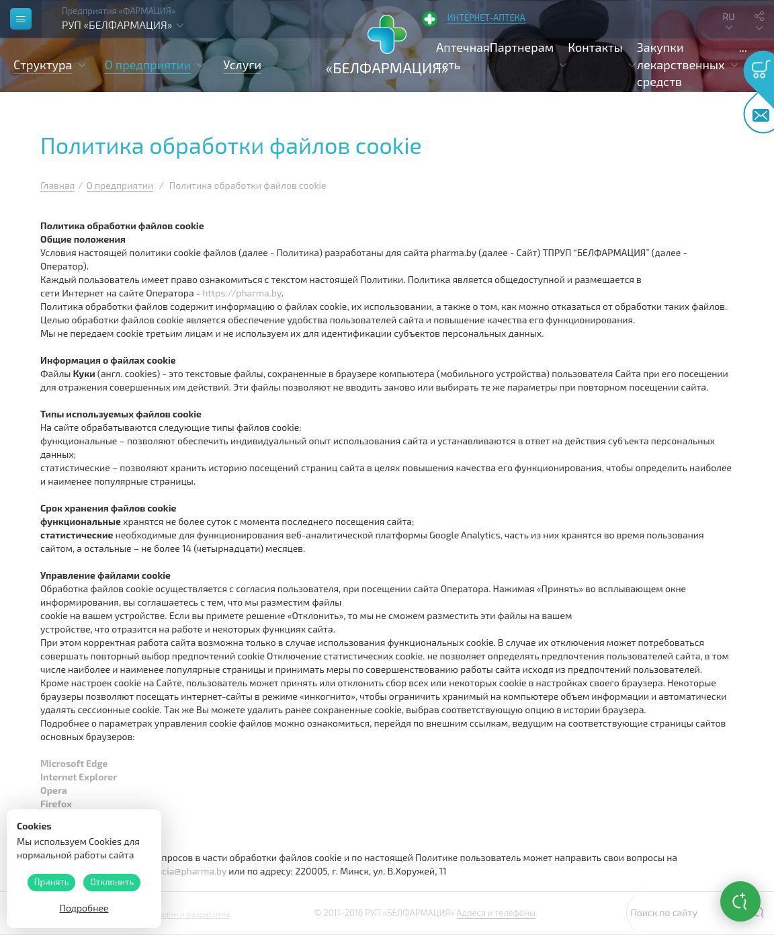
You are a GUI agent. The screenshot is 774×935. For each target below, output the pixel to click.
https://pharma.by (242, 292)
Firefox (56, 803)
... (743, 47)
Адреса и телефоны (496, 912)
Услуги (242, 64)
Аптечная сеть (463, 56)
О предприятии (120, 185)
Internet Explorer (78, 776)
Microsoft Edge (74, 763)
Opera (53, 790)
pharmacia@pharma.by (177, 871)
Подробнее (84, 907)
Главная (57, 185)
